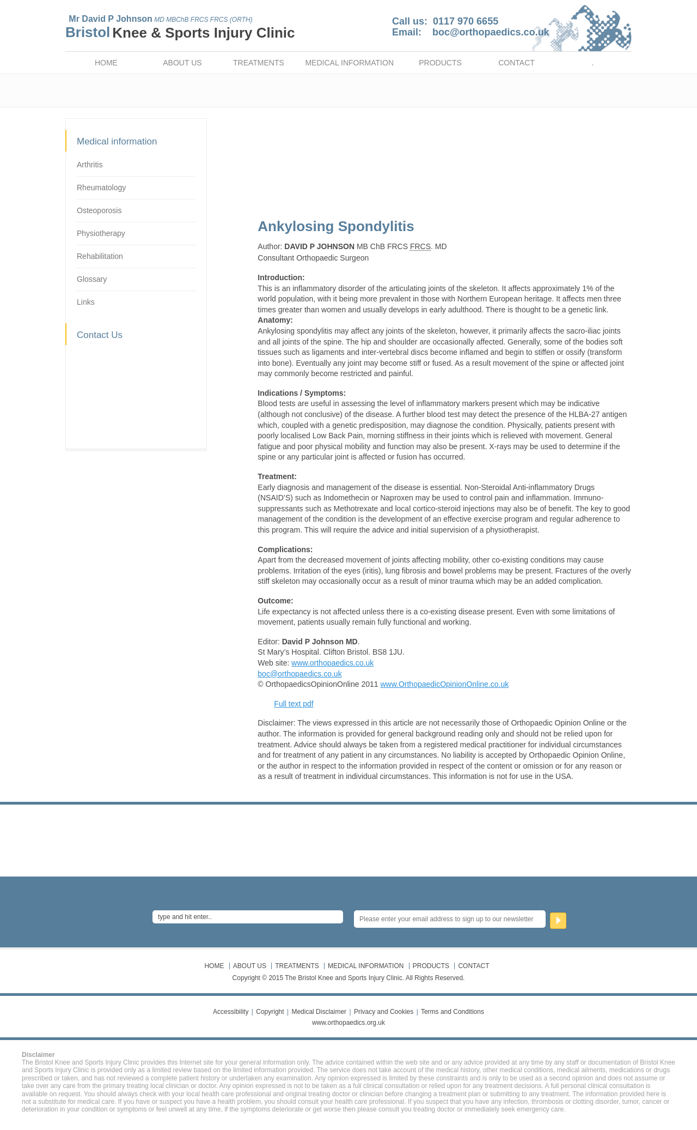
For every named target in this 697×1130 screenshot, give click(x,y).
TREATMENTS (258, 62)
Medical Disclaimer (318, 1012)
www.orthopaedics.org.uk (348, 1022)
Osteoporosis (99, 210)
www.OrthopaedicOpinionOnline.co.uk (444, 684)
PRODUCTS (440, 62)
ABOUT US (182, 62)
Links (86, 302)
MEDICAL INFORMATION (349, 62)
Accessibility (230, 1012)
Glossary (92, 279)
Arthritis (89, 164)
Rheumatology (101, 187)
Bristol (87, 32)
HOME (106, 62)
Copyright (270, 1012)
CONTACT (516, 62)
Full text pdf (293, 703)
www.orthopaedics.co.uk (332, 662)
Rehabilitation (100, 256)
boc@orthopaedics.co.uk (490, 32)
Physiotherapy (101, 233)
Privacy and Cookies (383, 1012)
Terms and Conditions (452, 1012)
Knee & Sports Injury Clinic (203, 32)
